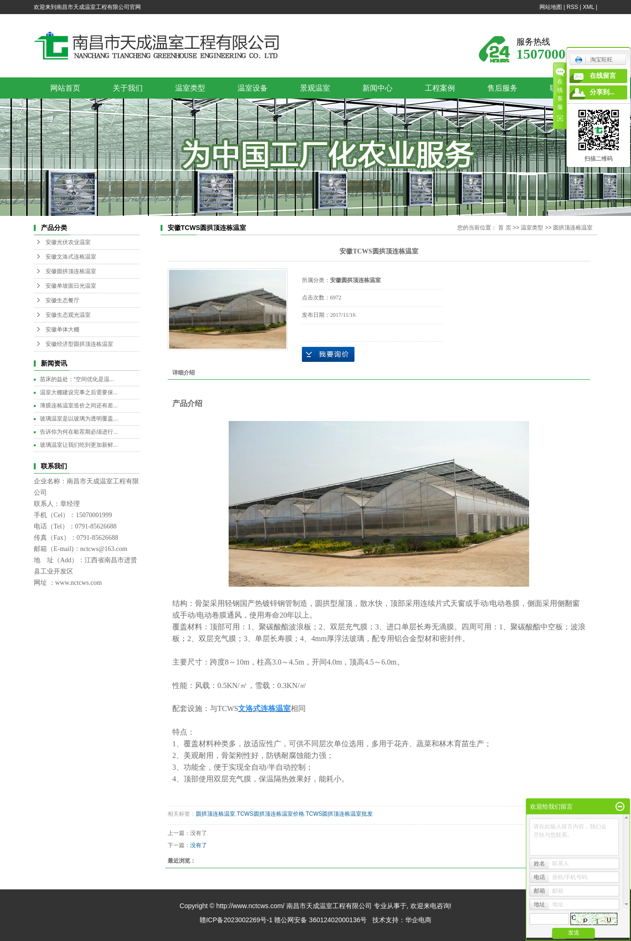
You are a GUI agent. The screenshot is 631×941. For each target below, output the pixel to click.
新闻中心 (377, 88)
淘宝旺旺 (594, 59)
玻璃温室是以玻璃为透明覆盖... (79, 418)
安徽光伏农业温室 (68, 242)
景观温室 (315, 88)
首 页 (504, 227)
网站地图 (550, 7)
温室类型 (190, 88)
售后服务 (502, 88)
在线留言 (603, 75)
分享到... (602, 92)
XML (588, 7)
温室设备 (253, 88)
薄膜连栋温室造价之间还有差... (79, 405)
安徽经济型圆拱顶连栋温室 (79, 344)
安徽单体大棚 (62, 329)
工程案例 (440, 88)
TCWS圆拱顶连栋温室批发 (339, 814)
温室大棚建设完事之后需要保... (79, 392)
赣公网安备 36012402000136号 (320, 920)
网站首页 (65, 88)
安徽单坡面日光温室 (71, 286)
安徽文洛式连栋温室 (71, 256)
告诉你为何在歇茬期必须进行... (79, 431)
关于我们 (128, 88)
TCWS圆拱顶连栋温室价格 (270, 814)
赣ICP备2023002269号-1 (236, 920)
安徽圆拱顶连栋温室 (71, 271)
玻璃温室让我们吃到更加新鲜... (79, 445)
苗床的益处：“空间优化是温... (77, 379)
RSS (572, 7)
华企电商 (418, 920)
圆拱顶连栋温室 (573, 227)
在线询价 (328, 354)
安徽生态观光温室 (68, 315)
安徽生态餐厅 (62, 300)
